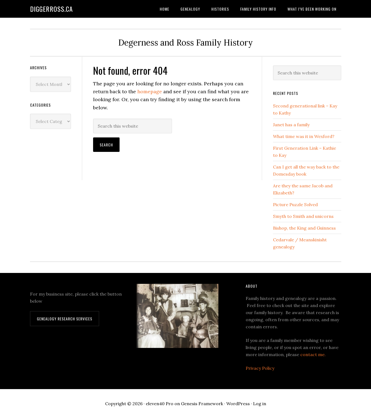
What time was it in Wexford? (303, 136)
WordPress (238, 403)
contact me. (313, 354)
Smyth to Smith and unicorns (303, 216)
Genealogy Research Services (64, 318)
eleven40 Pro (159, 403)
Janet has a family (291, 124)
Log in (259, 403)
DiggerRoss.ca (51, 9)
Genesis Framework (202, 403)
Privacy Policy (260, 368)
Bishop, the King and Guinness (304, 228)
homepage (149, 91)
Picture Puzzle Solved (295, 204)
